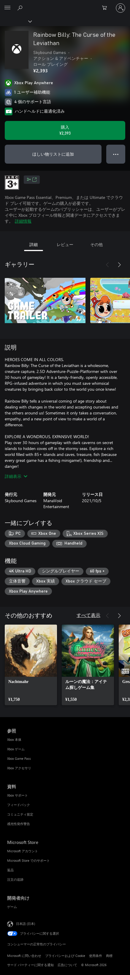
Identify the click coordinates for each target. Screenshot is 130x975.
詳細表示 (16, 476)
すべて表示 (88, 615)
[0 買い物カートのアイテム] (106, 8)
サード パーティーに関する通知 (30, 965)
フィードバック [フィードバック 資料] (18, 805)
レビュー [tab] (65, 244)
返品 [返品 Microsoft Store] (10, 870)
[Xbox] (15, 21)
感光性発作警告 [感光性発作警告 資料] (18, 824)
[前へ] (107, 265)
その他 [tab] (96, 244)
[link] (31, 665)
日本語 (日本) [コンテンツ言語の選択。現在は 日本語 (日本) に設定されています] (25, 923)
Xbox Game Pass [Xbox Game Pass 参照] (19, 758)
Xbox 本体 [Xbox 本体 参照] (14, 739)
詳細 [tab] (33, 244)
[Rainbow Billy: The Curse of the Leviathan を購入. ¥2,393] (65, 130)
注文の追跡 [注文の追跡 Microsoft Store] (15, 879)
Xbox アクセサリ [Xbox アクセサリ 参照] (19, 768)
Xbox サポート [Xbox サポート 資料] (17, 795)
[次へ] (119, 265)
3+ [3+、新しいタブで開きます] (32, 179)
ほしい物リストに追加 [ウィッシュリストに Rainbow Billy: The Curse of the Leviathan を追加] (53, 154)
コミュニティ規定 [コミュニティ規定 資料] (20, 814)
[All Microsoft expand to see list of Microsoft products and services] (7, 8)
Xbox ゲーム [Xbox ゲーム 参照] (16, 749)
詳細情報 (23, 221)
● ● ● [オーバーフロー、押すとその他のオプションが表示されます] (116, 154)
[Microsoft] (64, 4)
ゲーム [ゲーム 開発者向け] (12, 907)
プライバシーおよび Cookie (65, 956)
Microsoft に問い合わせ (24, 956)
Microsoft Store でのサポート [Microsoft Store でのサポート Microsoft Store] (28, 860)
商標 (109, 956)
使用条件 (95, 956)
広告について (67, 965)
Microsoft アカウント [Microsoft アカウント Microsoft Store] (22, 851)
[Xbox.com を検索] (21, 7)
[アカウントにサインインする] (120, 8)
